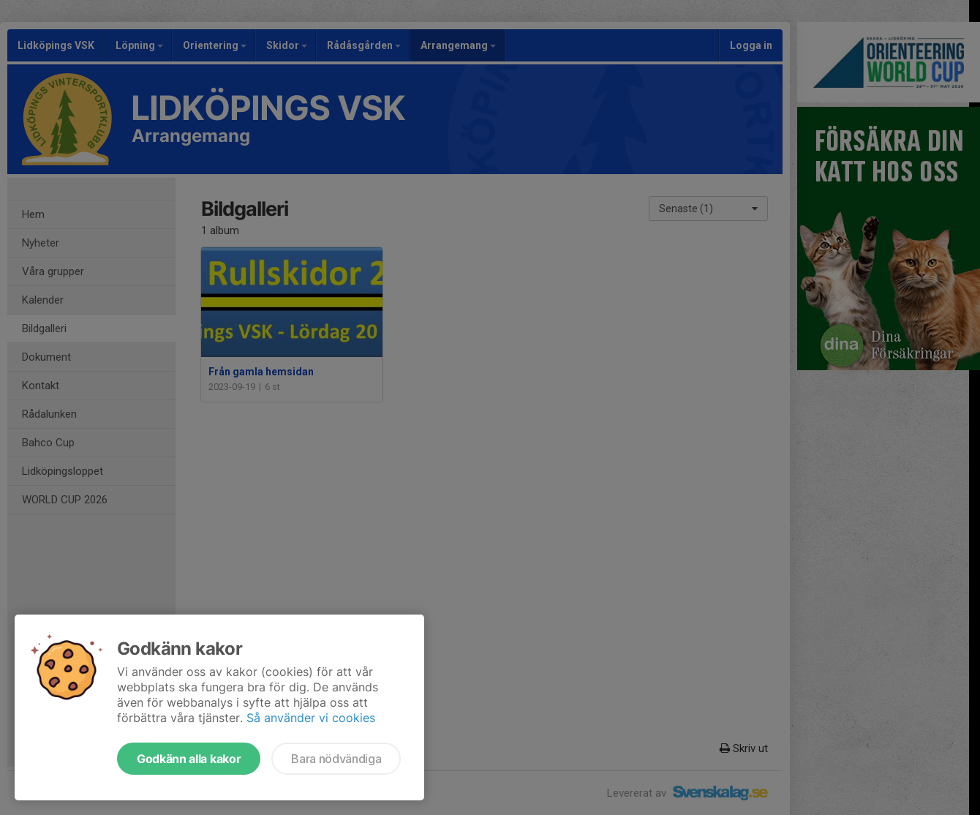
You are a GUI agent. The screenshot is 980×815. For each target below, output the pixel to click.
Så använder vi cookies (310, 717)
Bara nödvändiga (336, 758)
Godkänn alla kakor (189, 758)
